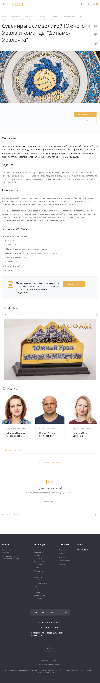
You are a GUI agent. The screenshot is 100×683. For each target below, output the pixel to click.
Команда (62, 553)
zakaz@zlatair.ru (52, 627)
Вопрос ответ (64, 560)
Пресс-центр (83, 550)
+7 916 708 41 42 (50, 623)
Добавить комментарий (50, 462)
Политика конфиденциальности (50, 664)
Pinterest (53, 649)
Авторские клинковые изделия (38, 552)
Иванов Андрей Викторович (47, 434)
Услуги (6, 545)
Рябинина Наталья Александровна (15, 434)
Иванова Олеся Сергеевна (80, 434)
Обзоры (62, 564)
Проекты (81, 545)
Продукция (39, 545)
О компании (63, 550)
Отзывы (62, 557)
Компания (64, 545)
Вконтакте (47, 649)
